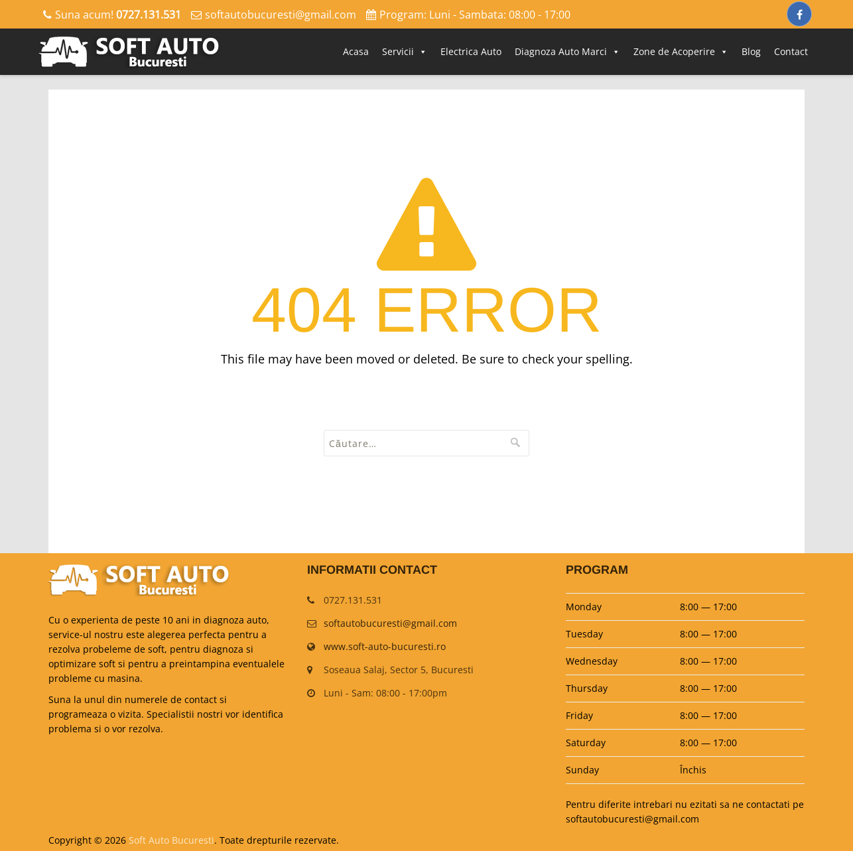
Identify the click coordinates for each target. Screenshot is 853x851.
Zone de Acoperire (680, 51)
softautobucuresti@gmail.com (280, 14)
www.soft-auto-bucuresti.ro (385, 646)
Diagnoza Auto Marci (567, 51)
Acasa (356, 51)
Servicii (404, 51)
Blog (751, 51)
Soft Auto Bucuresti (171, 840)
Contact (791, 51)
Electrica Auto (470, 51)
